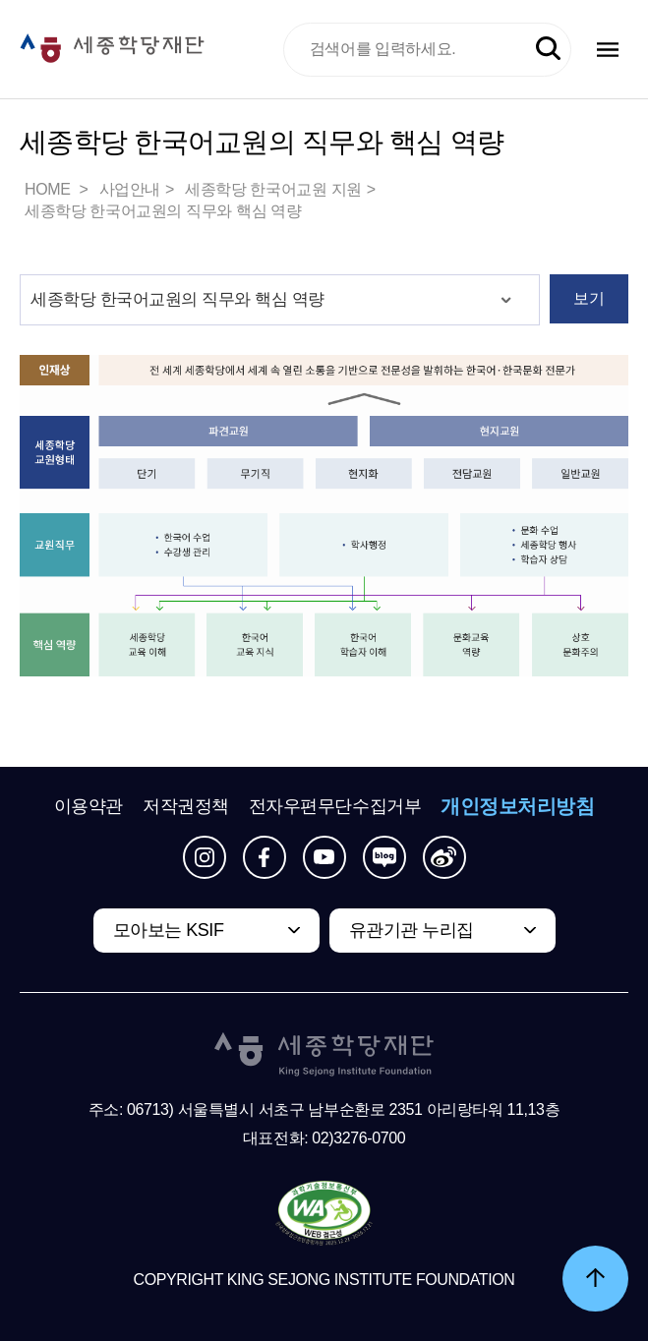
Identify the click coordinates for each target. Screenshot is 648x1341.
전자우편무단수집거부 (335, 806)
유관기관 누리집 (411, 930)
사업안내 (129, 189)
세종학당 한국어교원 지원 (273, 189)
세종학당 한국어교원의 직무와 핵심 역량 (163, 211)
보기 (588, 298)
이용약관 (88, 806)
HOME (49, 189)
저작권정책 (186, 806)
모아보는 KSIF (168, 930)
